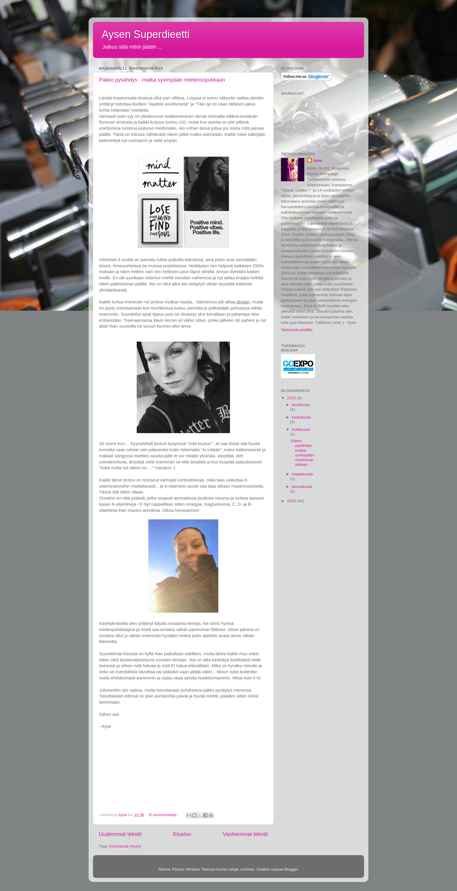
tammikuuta (302, 486)
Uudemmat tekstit (120, 834)
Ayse (317, 160)
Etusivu (182, 834)
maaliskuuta (302, 474)
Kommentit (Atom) (125, 846)
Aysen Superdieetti (146, 34)
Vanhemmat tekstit (245, 834)
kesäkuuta (301, 405)
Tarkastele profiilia (296, 330)
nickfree (247, 869)
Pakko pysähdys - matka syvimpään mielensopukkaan (162, 80)
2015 (292, 398)
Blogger (291, 869)
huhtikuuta (301, 429)
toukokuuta (301, 417)
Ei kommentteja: (164, 815)
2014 (292, 501)
